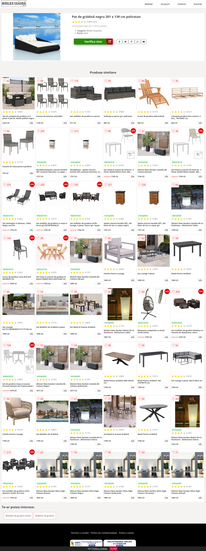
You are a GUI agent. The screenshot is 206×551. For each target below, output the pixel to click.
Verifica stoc (98, 41)
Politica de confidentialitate (104, 532)
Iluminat (198, 4)
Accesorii (165, 4)
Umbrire (182, 4)
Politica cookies (126, 532)
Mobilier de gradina (44, 515)
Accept (113, 548)
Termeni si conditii (80, 532)
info (31, 123)
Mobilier (149, 4)
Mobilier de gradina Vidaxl (18, 515)
